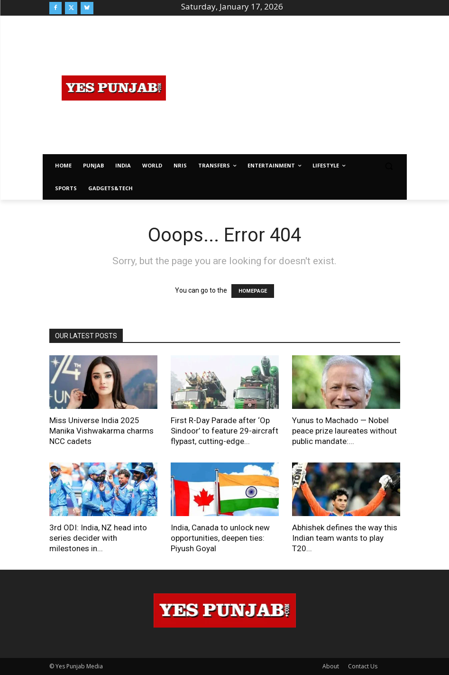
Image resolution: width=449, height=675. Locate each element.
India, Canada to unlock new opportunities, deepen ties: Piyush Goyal (220, 538)
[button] (389, 166)
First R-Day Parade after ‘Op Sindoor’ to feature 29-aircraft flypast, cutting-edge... (224, 431)
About (330, 666)
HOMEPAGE (252, 291)
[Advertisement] (313, 86)
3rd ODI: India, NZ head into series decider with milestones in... (98, 538)
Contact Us (362, 666)
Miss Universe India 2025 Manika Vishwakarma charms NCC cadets (101, 431)
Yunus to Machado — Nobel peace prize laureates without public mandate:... (344, 431)
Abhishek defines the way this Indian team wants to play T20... (344, 538)
